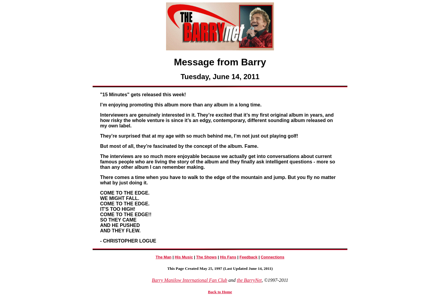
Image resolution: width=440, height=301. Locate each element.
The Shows (206, 257)
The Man (163, 257)
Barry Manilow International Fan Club (189, 280)
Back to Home (220, 292)
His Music (184, 257)
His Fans (228, 257)
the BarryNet (249, 280)
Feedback (248, 257)
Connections (272, 257)
